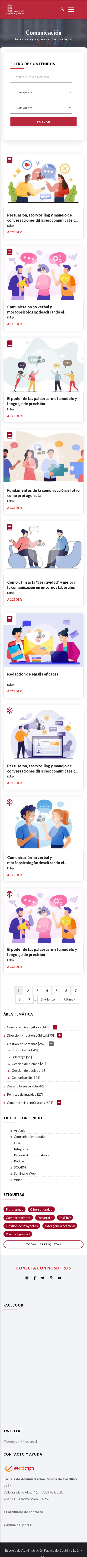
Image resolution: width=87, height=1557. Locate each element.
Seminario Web (25, 1173)
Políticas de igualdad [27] (25, 1094)
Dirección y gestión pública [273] (30, 1035)
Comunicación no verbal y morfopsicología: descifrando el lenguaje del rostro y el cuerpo (35, 312)
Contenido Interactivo (30, 1137)
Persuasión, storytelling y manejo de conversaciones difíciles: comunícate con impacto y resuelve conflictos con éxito (43, 220)
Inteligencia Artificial (60, 1226)
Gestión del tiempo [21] (29, 1064)
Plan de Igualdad (18, 1234)
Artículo (20, 1130)
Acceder (14, 232)
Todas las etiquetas (43, 1244)
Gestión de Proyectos (22, 1226)
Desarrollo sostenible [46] (25, 1086)
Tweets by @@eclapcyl (20, 1441)
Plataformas (14, 1209)
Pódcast (20, 1161)
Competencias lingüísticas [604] (30, 1103)
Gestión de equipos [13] (29, 1070)
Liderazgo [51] (22, 1057)
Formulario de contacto (24, 1512)
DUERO (65, 1218)
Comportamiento (18, 1218)
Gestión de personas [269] (26, 1044)
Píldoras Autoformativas (31, 1155)
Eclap (10, 225)
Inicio (19, 39)
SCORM (20, 1167)
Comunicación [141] (26, 1077)
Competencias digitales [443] (28, 1027)
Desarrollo (45, 1218)
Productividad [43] (25, 1050)
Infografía (21, 1149)
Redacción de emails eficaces (32, 674)
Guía (17, 1143)
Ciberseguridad (41, 1209)
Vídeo (18, 1180)
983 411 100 (12, 1499)
